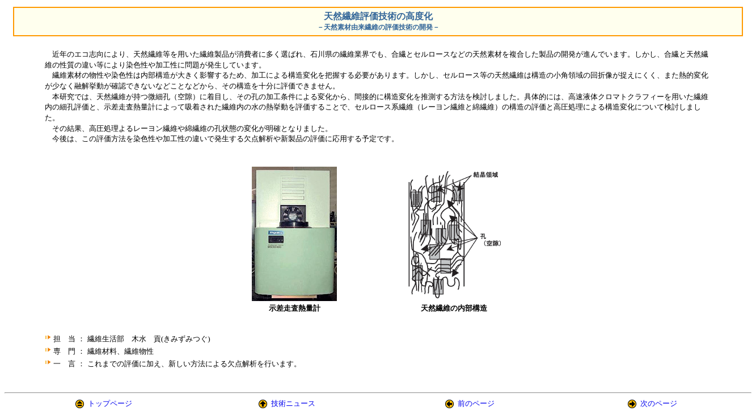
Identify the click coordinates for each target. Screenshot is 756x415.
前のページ (476, 403)
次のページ (658, 403)
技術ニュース (293, 403)
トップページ (110, 403)
